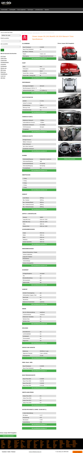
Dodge (9, 442)
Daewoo (61, 441)
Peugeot (55, 445)
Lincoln (15, 444)
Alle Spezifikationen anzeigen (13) (39, 265)
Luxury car (3, 76)
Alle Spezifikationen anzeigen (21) (39, 343)
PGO (61, 445)
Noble (41, 445)
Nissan (35, 445)
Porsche (3, 446)
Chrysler (29, 441)
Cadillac (9, 441)
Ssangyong (68, 446)
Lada (54, 443)
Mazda (48, 444)
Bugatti (74, 440)
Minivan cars (3, 68)
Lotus (22, 444)
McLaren (55, 444)
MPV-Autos (3, 70)
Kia (47, 443)
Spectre (61, 446)
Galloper (61, 442)
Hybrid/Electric (4, 74)
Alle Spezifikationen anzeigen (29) (39, 323)
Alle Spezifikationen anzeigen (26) (39, 284)
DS (21, 442)
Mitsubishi (16, 445)
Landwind (3, 444)
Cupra (48, 441)
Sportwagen (30, 9)
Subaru (74, 446)
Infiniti (9, 443)
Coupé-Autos (4, 60)
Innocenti (16, 443)
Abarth (2, 440)
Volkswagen (49, 447)
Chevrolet (23, 441)
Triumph (35, 447)
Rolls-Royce (23, 446)
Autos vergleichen (21, 9)
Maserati (35, 444)
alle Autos (3, 78)
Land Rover (75, 443)
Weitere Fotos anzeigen (69, 158)
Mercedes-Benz (69, 444)
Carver (15, 441)
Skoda (48, 446)
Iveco (22, 443)
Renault (15, 446)
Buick (2, 441)
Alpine (22, 440)
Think (22, 447)
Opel (48, 445)
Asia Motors (29, 440)
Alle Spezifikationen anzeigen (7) (39, 77)
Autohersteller (4, 9)
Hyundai (3, 443)
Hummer (74, 442)
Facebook (4, 451)
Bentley (61, 440)
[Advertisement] (41, 22)
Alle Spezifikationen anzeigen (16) (39, 92)
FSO (54, 442)
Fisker (41, 442)
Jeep (35, 443)
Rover (28, 446)
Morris (28, 445)
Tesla (15, 447)
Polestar (67, 445)
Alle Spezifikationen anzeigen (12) (39, 189)
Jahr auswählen (4, 43)
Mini (8, 445)
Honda (67, 442)
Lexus (9, 444)
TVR (41, 447)
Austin (48, 440)
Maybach (42, 444)
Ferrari (28, 442)
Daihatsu (68, 441)
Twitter (8, 451)
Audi (41, 440)
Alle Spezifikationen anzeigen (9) (39, 58)
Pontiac (74, 445)
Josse (41, 443)
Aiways (9, 440)
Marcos (28, 444)
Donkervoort (16, 442)
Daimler (74, 441)
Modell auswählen (5, 38)
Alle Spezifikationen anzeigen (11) (39, 170)
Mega (61, 444)
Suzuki (2, 447)
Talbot (9, 447)
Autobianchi (55, 440)
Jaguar (28, 443)
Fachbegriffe (12, 9)
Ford (48, 442)
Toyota (28, 447)
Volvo (54, 447)
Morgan (22, 445)
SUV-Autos (3, 56)
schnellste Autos (39, 9)
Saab (35, 446)
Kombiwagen (4, 66)
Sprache (47, 9)
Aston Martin (36, 440)
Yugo (61, 447)
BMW (67, 440)
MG (2, 445)
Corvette (42, 441)
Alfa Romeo (16, 440)
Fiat (34, 442)
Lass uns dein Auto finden (7, 32)
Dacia (54, 441)
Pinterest (13, 451)
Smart (54, 446)
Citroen (35, 441)
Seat (41, 446)
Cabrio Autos (4, 58)
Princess (9, 446)
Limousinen (3, 64)
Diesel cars (3, 72)
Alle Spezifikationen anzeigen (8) (39, 151)
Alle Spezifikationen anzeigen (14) (39, 304)
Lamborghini (62, 443)
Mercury (74, 444)
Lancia (67, 443)
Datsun (2, 442)
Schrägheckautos (5, 62)
